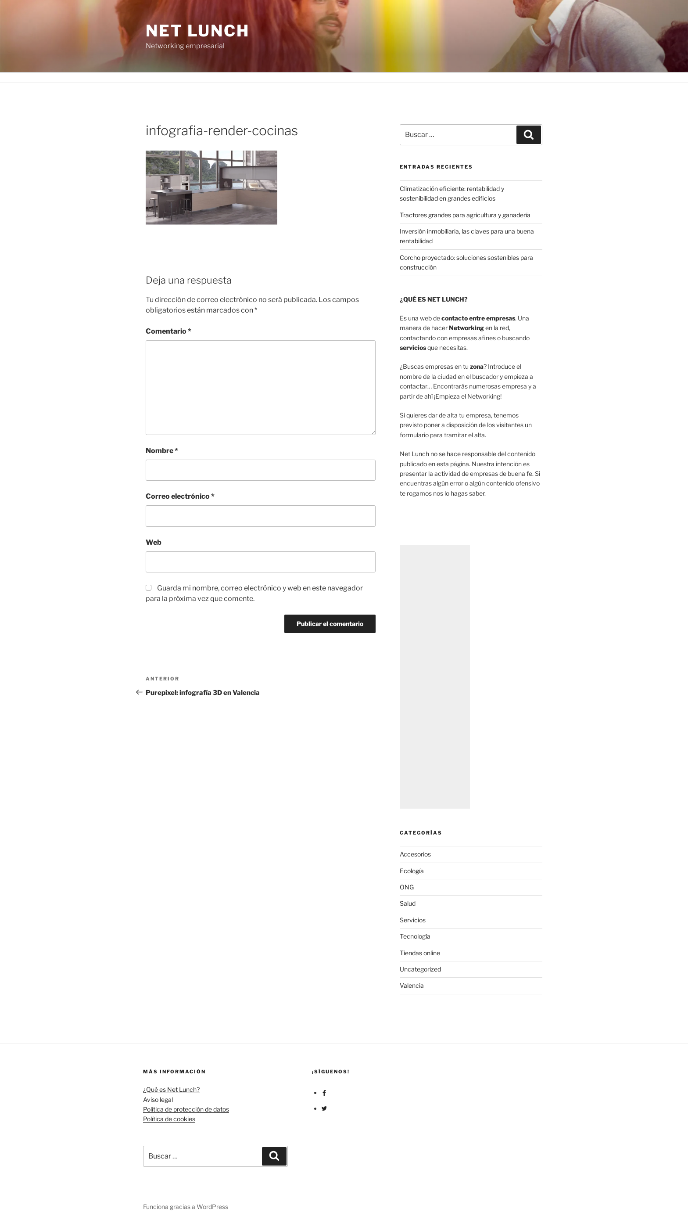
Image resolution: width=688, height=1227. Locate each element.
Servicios (413, 920)
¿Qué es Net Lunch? (171, 1089)
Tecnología (415, 936)
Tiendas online (420, 953)
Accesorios (415, 854)
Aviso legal (158, 1099)
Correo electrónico (180, 496)
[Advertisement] (435, 677)
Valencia (412, 985)
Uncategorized (420, 969)
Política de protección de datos (186, 1109)
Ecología (412, 870)
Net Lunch (198, 30)
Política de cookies (169, 1119)
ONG (407, 887)
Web (153, 542)
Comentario (168, 331)
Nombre (162, 450)
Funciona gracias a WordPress (185, 1206)
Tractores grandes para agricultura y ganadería (465, 215)
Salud (408, 903)
